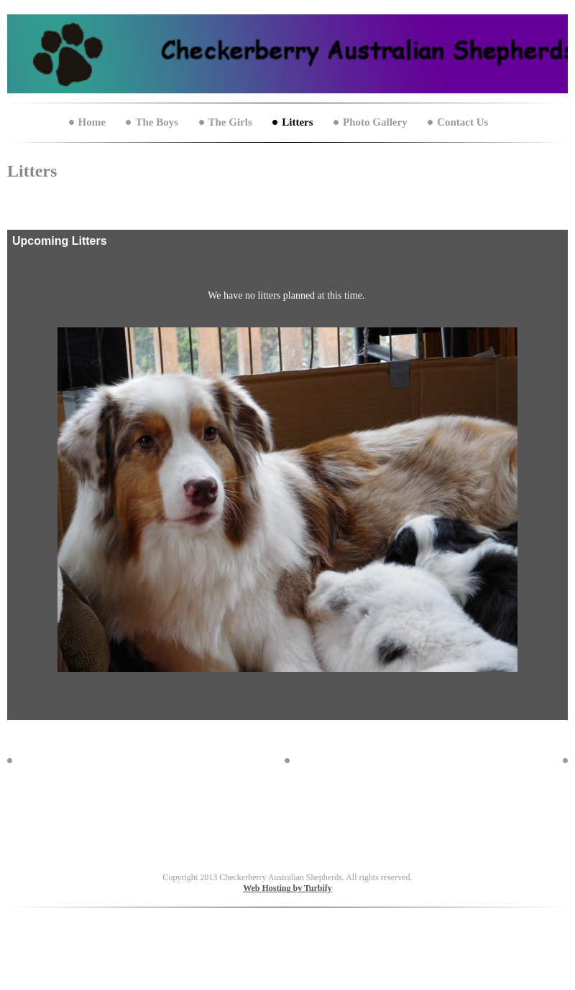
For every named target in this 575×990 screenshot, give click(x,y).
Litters (297, 122)
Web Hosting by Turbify (287, 888)
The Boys (156, 122)
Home (92, 122)
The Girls (230, 122)
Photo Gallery (375, 122)
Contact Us (462, 122)
